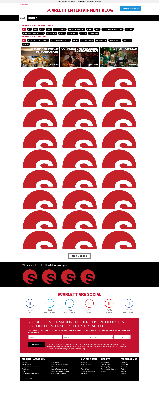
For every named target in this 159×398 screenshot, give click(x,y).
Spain (97, 29)
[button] (29, 276)
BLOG (26, 4)
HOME (22, 4)
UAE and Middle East (76, 29)
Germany (82, 1)
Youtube (123, 371)
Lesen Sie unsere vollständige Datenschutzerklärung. (66, 349)
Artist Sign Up (105, 367)
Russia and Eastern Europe (112, 29)
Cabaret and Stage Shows (60, 371)
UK (29, 29)
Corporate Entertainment (38, 40)
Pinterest (124, 367)
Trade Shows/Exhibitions (60, 40)
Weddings (127, 40)
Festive (26, 44)
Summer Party (114, 40)
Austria (83, 33)
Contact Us (85, 367)
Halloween (55, 362)
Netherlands (72, 33)
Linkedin (123, 373)
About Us (84, 362)
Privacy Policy (106, 362)
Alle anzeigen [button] (60, 266)
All (24, 29)
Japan (49, 29)
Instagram (124, 364)
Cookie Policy (105, 364)
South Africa (51, 33)
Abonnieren (37, 344)
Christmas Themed (57, 367)
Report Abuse (85, 369)
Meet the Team (86, 364)
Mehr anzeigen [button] (79, 256)
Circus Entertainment (58, 373)
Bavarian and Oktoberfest (60, 364)
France (89, 29)
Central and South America (33, 33)
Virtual (75, 40)
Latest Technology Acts (59, 369)
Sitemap (103, 371)
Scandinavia (93, 33)
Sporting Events (87, 40)
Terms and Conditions (108, 369)
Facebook (124, 362)
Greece (62, 33)
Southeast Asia (60, 29)
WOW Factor (101, 40)
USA (42, 29)
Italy (35, 29)
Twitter (123, 369)
